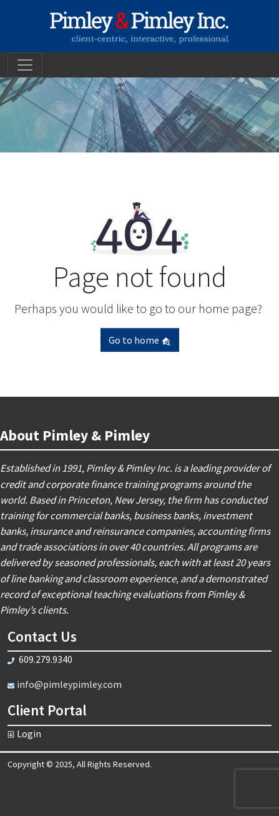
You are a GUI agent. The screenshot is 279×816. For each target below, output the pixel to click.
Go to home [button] (140, 340)
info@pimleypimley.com (69, 684)
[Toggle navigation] (24, 64)
